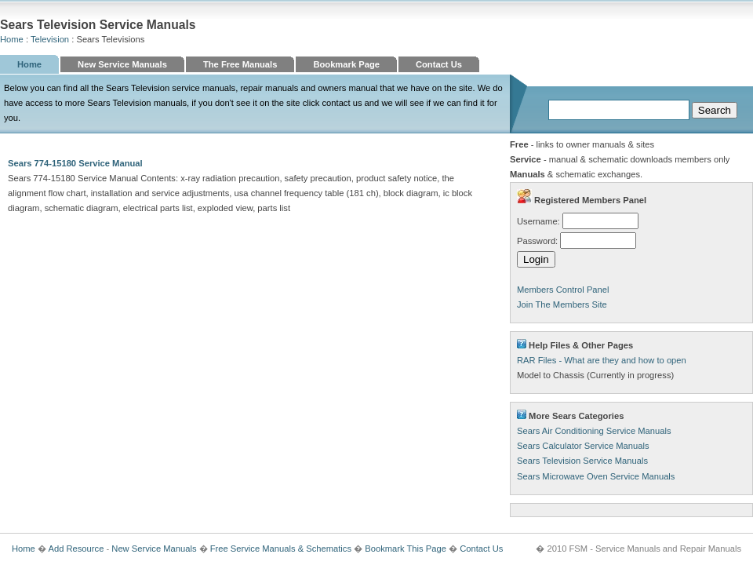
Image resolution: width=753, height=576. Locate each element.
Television (50, 39)
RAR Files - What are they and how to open (601, 360)
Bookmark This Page (405, 548)
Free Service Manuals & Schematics (280, 548)
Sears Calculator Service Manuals (583, 445)
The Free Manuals (240, 64)
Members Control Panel (563, 289)
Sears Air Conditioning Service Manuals (594, 431)
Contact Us (439, 64)
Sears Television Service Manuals (582, 460)
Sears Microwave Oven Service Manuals (596, 476)
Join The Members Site (562, 304)
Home (12, 39)
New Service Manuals (122, 64)
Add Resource (76, 548)
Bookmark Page (346, 64)
